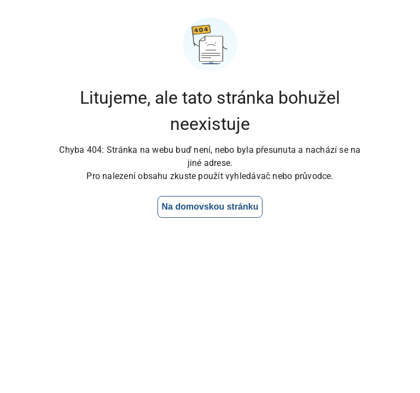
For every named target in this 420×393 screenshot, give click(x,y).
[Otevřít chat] (377, 350)
